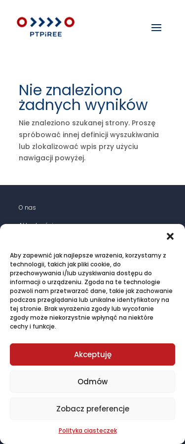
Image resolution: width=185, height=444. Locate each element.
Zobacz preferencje (92, 409)
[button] (170, 236)
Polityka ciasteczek (88, 430)
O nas (27, 207)
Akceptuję (92, 354)
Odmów (92, 381)
